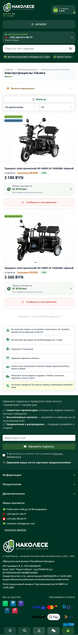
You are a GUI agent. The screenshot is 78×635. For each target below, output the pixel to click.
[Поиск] (39, 49)
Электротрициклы (27, 69)
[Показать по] (57, 107)
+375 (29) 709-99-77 (16, 518)
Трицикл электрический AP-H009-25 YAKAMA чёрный (39, 268)
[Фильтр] (39, 99)
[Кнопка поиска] (70, 48)
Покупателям (39, 484)
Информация (39, 475)
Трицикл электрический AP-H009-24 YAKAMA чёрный (39, 168)
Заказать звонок (15, 530)
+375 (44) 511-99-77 (16, 514)
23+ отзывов (8, 16)
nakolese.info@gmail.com (21, 523)
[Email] (39, 438)
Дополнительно (39, 493)
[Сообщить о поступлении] (39, 202)
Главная (8, 69)
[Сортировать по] (21, 107)
